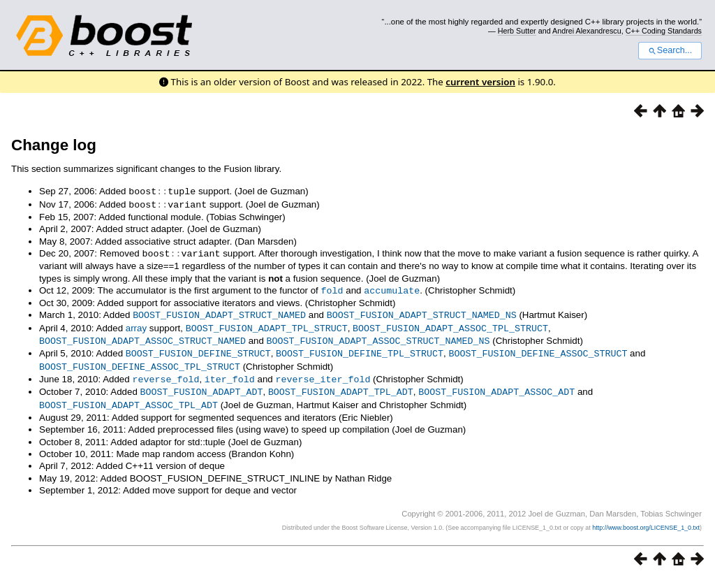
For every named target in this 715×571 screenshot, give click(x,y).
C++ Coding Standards (664, 31)
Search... (670, 50)
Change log (53, 145)
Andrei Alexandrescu (586, 31)
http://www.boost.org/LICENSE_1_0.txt (646, 519)
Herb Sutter (517, 31)
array (136, 324)
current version (480, 81)
